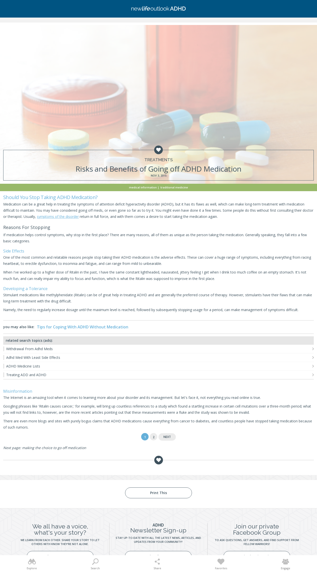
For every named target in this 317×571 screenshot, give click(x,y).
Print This (158, 492)
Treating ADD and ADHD (26, 374)
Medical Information (143, 187)
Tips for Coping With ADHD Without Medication (82, 327)
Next (167, 437)
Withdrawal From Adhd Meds (29, 348)
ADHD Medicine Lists (23, 366)
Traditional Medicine (174, 187)
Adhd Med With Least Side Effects (33, 357)
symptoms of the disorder (58, 216)
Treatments (158, 160)
